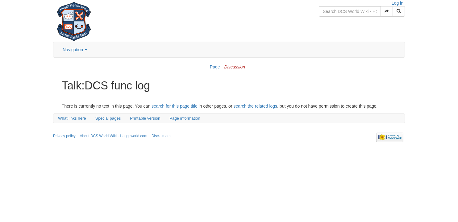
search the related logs (255, 106)
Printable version (145, 118)
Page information (184, 118)
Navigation (75, 49)
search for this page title (175, 106)
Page (215, 66)
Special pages (108, 118)
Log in (397, 3)
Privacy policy (64, 136)
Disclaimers (161, 136)
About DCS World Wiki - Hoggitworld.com (114, 136)
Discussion (234, 66)
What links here (72, 118)
